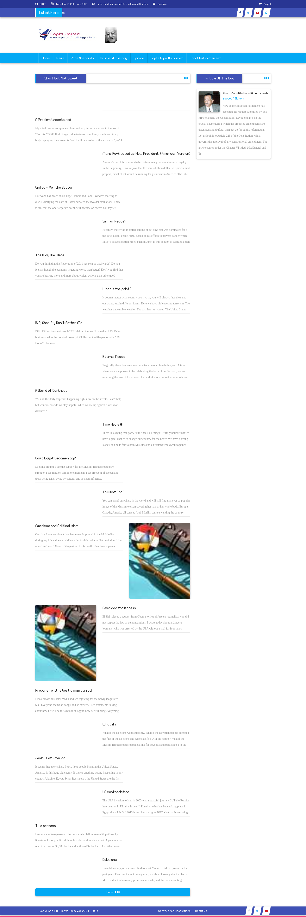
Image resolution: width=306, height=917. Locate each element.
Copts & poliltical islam (167, 58)
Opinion (139, 58)
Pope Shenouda (82, 58)
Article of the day (113, 58)
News (60, 58)
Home (46, 58)
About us (201, 910)
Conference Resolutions (174, 910)
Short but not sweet (205, 58)
